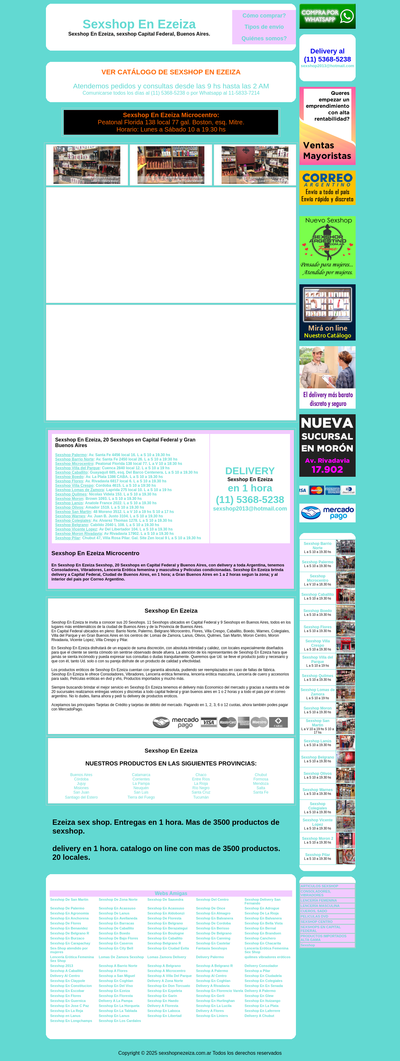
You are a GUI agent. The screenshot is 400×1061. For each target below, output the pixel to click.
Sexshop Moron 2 (317, 838)
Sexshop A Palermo (212, 971)
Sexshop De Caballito (116, 928)
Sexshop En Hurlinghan (215, 1001)
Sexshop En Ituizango (262, 1001)
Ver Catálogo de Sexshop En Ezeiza (171, 72)
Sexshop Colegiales (72, 520)
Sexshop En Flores (65, 996)
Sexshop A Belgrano (164, 966)
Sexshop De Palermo (67, 908)
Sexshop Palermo (71, 455)
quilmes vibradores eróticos (268, 957)
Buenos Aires (81, 775)
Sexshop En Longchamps (71, 1021)
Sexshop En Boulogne (166, 933)
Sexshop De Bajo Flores (118, 938)
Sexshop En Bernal (260, 928)
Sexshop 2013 (61, 966)
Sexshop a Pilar (257, 971)
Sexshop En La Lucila (214, 1006)
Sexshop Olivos (69, 507)
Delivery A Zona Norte (165, 981)
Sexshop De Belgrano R (69, 933)
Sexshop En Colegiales (263, 981)
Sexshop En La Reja (66, 1011)
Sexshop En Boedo (114, 933)
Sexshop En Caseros (116, 943)
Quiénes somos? (264, 38)
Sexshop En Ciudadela (263, 976)
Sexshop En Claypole (67, 981)
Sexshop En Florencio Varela (219, 991)
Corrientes (141, 779)
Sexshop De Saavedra (165, 899)
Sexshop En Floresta (116, 996)
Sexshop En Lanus (114, 1016)
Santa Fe (260, 792)
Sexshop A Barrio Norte (118, 966)
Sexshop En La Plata (261, 1006)
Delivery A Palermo (260, 991)
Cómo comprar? (264, 15)
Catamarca (141, 775)
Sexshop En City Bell (116, 948)
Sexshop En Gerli (210, 996)
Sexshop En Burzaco (67, 938)
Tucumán (201, 797)
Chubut (261, 775)
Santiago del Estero (81, 797)
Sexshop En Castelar (213, 943)
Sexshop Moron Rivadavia (78, 533)
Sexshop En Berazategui (168, 928)
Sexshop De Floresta (165, 918)
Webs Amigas (171, 893)
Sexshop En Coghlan (116, 981)
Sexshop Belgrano (71, 525)
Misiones (81, 788)
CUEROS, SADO (314, 911)
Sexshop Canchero (260, 938)
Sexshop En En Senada (264, 986)
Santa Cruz (201, 792)
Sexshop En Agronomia (69, 913)
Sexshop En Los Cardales (120, 1021)
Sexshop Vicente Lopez (76, 529)
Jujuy (81, 783)
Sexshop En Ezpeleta (165, 991)
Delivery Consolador (261, 966)
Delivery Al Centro (65, 976)
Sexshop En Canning (213, 938)
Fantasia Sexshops (211, 948)
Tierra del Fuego (141, 797)
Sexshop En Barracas (116, 923)
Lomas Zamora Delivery (167, 957)
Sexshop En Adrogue (262, 908)
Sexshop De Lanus (114, 913)
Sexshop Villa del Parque (77, 468)
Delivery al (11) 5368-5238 (327, 55)
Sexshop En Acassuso (117, 908)
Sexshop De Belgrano (214, 933)
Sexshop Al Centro (211, 976)
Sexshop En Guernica (68, 1001)
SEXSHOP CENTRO (317, 922)
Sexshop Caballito (71, 472)
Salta (261, 788)
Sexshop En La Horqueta (119, 1006)
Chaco (201, 775)
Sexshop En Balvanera (214, 918)
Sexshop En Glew (259, 996)
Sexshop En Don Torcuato (169, 986)
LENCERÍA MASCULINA (320, 906)
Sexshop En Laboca (164, 1011)
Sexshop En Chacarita (263, 943)
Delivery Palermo (210, 957)
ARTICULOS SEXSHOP (319, 886)
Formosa (260, 779)
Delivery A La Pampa (115, 1001)
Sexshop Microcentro (74, 463)
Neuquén (141, 788)
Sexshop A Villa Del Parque (170, 976)
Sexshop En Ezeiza (139, 24)
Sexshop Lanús (69, 503)
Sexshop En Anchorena (69, 918)
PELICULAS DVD (314, 916)
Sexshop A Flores (113, 971)
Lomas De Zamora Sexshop (121, 957)
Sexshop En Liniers (212, 1016)
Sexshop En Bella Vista (263, 923)
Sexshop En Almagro (213, 913)
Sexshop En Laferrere (262, 1011)
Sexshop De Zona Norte (118, 899)
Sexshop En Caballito (165, 938)
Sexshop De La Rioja (262, 913)
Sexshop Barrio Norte (74, 459)
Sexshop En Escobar (67, 991)
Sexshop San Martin (73, 512)
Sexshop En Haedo (163, 1001)
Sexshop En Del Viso (116, 986)
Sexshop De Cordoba (213, 923)
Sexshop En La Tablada (118, 1011)
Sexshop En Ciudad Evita (168, 948)
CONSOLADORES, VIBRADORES (316, 893)
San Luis (141, 792)
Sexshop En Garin (162, 996)
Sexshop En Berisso (212, 928)
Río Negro (201, 788)
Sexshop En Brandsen (263, 933)
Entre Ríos (201, 779)
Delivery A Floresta (163, 1006)
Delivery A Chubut (259, 1016)
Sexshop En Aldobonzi (166, 913)
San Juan (81, 792)
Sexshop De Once (210, 908)
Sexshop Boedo (69, 477)
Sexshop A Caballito (66, 971)
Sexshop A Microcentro (167, 971)
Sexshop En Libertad (165, 1016)
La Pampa (141, 783)
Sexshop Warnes (70, 516)
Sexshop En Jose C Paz (69, 1006)
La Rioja (201, 783)
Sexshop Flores (69, 481)
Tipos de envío (264, 27)
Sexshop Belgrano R (164, 943)
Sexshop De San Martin (69, 899)
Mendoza (260, 783)
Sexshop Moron (69, 498)
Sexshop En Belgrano (165, 923)
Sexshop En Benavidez (69, 928)
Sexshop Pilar (67, 538)
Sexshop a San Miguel (117, 976)
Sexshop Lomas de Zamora (79, 490)
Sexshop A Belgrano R (214, 966)
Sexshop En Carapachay (70, 943)
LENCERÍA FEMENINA (319, 900)
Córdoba (81, 779)
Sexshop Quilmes (71, 494)
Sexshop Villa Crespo (74, 485)
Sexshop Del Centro (212, 899)
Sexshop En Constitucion (71, 986)
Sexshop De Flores (65, 923)
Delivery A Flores (210, 1011)
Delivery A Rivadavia (212, 986)
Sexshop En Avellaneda (118, 918)
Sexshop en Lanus (65, 1016)
